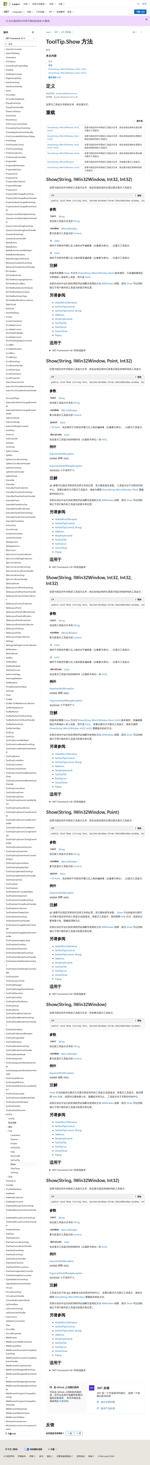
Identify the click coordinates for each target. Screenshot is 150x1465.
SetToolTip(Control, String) (68, 310)
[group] (97, 201)
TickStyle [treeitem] (10, 690)
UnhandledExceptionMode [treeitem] (18, 1300)
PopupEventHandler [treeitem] (15, 107)
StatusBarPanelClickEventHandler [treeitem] (21, 517)
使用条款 (81, 1456)
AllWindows (108, 283)
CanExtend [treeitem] (15, 1135)
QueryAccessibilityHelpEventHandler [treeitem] (21, 220)
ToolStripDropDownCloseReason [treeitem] (20, 827)
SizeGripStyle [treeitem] (12, 438)
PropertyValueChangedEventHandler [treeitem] (21, 208)
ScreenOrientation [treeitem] (14, 321)
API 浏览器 (66, 32)
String (62, 216)
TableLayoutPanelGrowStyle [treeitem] (18, 620)
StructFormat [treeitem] (12, 529)
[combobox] (20, 38)
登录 (144, 3)
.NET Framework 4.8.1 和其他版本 (69, 350)
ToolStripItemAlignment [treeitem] (16, 895)
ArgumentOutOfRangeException (66, 465)
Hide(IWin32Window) (66, 302)
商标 (90, 1456)
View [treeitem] (8, 1325)
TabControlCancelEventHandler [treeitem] (20, 570)
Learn (48, 32)
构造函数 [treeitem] (12, 1122)
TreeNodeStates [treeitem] (13, 1229)
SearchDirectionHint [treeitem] (15, 382)
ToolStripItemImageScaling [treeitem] (18, 940)
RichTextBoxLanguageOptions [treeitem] (19, 279)
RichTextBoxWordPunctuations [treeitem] (19, 300)
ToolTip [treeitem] (11, 1118)
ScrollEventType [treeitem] (13, 369)
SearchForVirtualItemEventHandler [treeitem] (21, 392)
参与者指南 (62, 1400)
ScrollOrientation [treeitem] (13, 373)
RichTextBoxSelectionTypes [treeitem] (18, 291)
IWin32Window (69, 228)
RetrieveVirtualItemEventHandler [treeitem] (20, 267)
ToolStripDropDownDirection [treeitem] (19, 847)
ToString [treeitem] (14, 1172)
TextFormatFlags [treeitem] (13, 674)
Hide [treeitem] (13, 1151)
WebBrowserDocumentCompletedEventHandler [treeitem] (21, 1359)
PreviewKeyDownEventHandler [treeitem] (19, 132)
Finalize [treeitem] (14, 1143)
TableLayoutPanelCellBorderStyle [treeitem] (20, 611)
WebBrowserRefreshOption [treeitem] (18, 1413)
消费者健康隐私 (64, 1456)
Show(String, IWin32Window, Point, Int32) (67, 72)
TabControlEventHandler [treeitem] (17, 579)
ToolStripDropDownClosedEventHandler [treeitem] (21, 821)
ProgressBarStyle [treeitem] (13, 169)
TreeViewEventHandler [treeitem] (16, 1258)
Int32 (57, 240)
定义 (50, 61)
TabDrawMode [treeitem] (12, 583)
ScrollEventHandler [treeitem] (14, 365)
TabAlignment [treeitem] (12, 541)
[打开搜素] (138, 4)
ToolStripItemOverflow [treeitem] (16, 944)
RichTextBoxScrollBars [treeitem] (15, 283)
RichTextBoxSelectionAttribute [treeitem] (19, 287)
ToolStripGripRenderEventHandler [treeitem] (21, 875)
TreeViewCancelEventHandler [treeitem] (19, 1246)
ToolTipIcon (61, 326)
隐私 (49, 1456)
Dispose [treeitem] (14, 1139)
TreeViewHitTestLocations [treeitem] (17, 1267)
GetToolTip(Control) (65, 306)
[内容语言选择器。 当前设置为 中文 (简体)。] (12, 1449)
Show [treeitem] (13, 1164)
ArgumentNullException (62, 453)
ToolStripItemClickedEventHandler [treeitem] (21, 904)
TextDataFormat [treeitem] (13, 670)
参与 (41, 1456)
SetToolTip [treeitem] (15, 1160)
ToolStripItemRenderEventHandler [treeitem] (21, 957)
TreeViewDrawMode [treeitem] (15, 1250)
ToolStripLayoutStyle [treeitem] (15, 980)
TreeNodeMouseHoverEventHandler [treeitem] (21, 1223)
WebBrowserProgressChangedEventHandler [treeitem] (21, 1403)
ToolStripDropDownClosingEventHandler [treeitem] (21, 841)
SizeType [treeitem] (9, 442)
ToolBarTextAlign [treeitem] (13, 728)
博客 (31, 1456)
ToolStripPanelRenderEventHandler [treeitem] (21, 1023)
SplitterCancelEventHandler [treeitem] (18, 463)
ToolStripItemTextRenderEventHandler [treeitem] (21, 970)
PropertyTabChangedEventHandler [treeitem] (21, 198)
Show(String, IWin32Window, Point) (63, 153)
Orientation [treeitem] (11, 57)
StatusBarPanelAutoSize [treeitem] (16, 504)
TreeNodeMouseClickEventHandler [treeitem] (21, 1212)
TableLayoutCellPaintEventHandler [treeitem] (21, 591)
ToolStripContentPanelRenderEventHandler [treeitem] (21, 782)
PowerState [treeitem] (11, 115)
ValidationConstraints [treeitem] (15, 1320)
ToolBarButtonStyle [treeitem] (14, 724)
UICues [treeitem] (9, 1287)
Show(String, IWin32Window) (60, 161)
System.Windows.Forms (66, 93)
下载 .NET (140, 11)
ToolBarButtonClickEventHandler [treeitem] (20, 720)
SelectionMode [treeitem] (12, 417)
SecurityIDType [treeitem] (12, 398)
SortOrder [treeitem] (10, 446)
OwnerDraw (61, 331)
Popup (58, 335)
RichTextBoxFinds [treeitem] (13, 275)
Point (87, 276)
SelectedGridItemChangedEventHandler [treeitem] (21, 412)
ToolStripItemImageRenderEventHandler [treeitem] (21, 934)
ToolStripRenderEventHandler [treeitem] (19, 1050)
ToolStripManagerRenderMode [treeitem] (19, 989)
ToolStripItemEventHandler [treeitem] (18, 920)
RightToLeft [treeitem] (11, 304)
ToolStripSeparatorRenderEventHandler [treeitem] (21, 1072)
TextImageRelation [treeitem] (14, 678)
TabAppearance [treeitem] (12, 546)
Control (77, 233)
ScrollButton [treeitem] (11, 357)
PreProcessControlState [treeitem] (16, 123)
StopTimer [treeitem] (15, 1168)
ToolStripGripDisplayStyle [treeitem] (17, 867)
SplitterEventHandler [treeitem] (15, 471)
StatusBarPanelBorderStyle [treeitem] (18, 508)
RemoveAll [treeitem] (15, 1155)
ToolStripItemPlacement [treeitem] (16, 948)
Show (67, 272)
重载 (50, 65)
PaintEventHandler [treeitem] (14, 86)
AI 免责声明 (9, 1456)
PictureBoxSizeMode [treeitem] (15, 99)
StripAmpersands (64, 318)
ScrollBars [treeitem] (10, 353)
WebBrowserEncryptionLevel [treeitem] (18, 1365)
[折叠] (33, 32)
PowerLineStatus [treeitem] (13, 111)
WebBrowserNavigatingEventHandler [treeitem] (21, 1387)
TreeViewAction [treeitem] (13, 1237)
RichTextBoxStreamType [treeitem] (16, 296)
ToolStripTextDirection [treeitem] (15, 1110)
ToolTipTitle (61, 322)
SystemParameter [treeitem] (14, 537)
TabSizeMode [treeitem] (12, 653)
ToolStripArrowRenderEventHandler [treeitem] (21, 750)
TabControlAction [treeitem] (13, 562)
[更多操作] (141, 32)
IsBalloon (59, 314)
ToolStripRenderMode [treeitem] (15, 1054)
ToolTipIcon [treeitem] (11, 1180)
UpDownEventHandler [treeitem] (16, 1312)
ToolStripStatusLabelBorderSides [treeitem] (20, 1097)
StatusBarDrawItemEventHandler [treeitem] (20, 496)
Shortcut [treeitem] (10, 434)
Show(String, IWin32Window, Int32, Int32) (67, 69)
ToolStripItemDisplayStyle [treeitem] (17, 912)
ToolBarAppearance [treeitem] (14, 707)
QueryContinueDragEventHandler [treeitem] (21, 230)
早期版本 (22, 1456)
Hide (123, 916)
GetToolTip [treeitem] (15, 1147)
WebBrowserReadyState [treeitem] (16, 1408)
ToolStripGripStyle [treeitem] (14, 879)
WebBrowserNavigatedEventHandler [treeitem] (21, 1375)
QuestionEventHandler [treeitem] (16, 238)
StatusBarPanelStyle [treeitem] (15, 521)
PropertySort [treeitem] (11, 189)
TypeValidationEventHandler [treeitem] (18, 1283)
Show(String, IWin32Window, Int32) (63, 167)
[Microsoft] (5, 4)
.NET (56, 32)
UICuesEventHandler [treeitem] (15, 1296)
